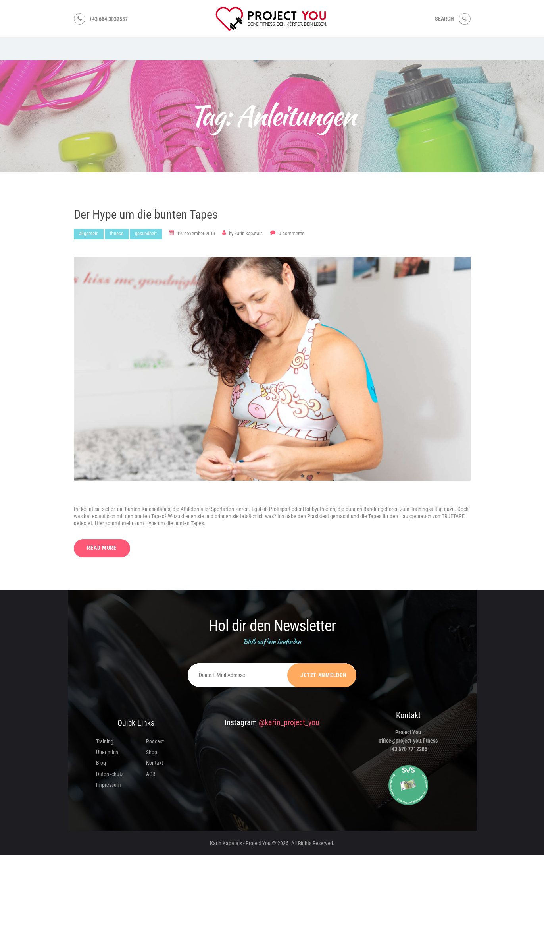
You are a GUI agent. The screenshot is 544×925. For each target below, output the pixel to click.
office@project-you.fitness (408, 741)
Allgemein (88, 233)
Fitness (116, 233)
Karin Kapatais (246, 233)
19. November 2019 (196, 233)
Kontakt (154, 763)
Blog (101, 763)
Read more (102, 548)
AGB (151, 774)
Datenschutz (109, 774)
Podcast (155, 741)
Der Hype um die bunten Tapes (146, 214)
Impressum (108, 785)
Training (104, 741)
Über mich (107, 752)
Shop (151, 752)
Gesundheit (146, 233)
